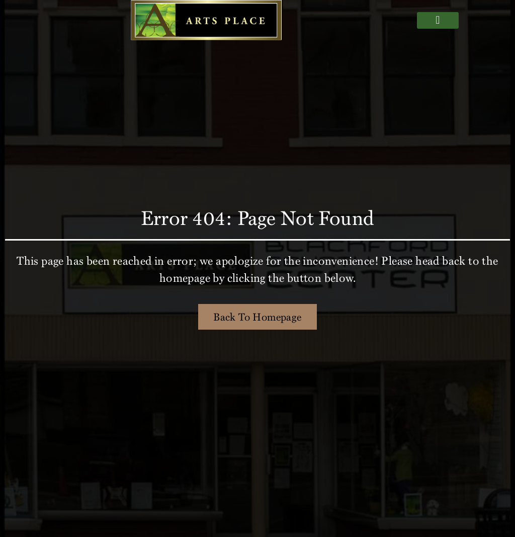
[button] (437, 20)
